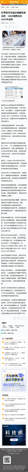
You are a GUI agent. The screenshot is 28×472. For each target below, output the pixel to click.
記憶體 (11, 327)
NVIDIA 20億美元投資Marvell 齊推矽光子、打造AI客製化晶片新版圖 (15, 364)
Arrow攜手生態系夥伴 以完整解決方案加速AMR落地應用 (14, 399)
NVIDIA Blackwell (19, 325)
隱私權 (9, 451)
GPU (4, 325)
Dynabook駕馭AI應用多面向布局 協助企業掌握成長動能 (14, 405)
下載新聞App (7, 455)
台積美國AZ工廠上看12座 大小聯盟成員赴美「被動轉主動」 (14, 353)
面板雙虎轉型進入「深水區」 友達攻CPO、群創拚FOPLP (14, 359)
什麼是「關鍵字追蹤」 (9, 333)
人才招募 (19, 451)
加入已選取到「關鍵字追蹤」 (10, 330)
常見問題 (14, 451)
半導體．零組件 (14, 7)
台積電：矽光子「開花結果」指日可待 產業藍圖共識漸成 (15, 348)
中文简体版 (11, 453)
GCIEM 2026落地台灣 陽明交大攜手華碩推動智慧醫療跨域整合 (14, 410)
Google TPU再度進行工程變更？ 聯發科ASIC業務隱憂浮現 (14, 343)
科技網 (2, 7)
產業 (8, 7)
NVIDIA (5, 327)
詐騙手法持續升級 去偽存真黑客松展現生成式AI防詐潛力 (15, 419)
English (17, 453)
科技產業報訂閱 (19, 449)
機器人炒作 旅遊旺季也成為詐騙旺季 (14, 415)
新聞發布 (9, 449)
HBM (17, 327)
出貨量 (10, 325)
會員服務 (13, 449)
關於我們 (4, 449)
